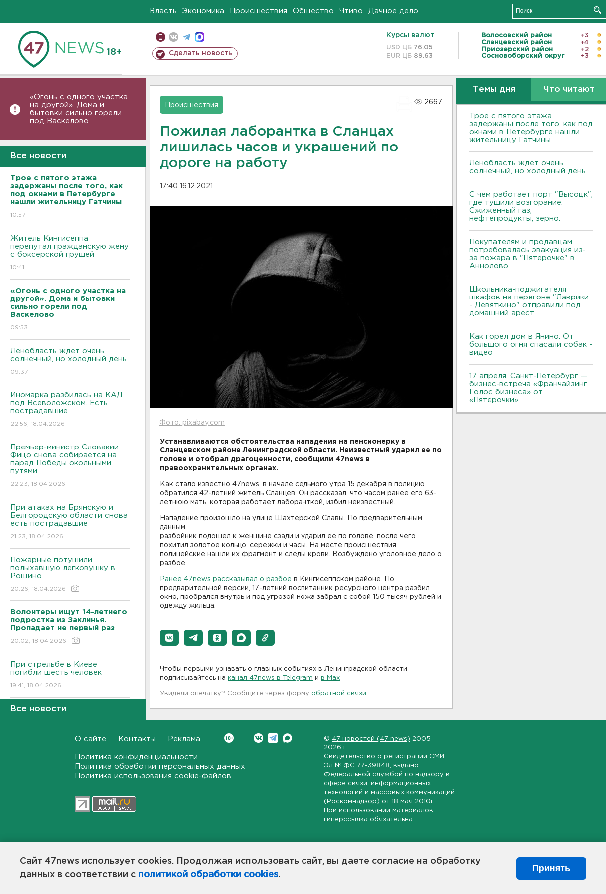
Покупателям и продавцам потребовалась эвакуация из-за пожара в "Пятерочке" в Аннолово (527, 254)
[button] (169, 638)
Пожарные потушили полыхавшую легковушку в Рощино (70, 575)
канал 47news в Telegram (270, 678)
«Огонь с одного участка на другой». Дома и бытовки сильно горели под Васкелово (79, 109)
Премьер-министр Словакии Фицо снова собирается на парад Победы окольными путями (70, 466)
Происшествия (258, 11)
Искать (597, 10)
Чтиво (351, 11)
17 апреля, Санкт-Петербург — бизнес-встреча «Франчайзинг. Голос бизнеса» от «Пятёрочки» (529, 388)
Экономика (203, 11)
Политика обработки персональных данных (160, 766)
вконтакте (173, 37)
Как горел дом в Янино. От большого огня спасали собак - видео (530, 344)
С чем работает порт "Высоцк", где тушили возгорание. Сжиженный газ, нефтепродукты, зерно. (531, 206)
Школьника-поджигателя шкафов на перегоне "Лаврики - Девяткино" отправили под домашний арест (529, 301)
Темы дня (494, 89)
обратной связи (338, 693)
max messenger (199, 37)
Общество (313, 11)
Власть (163, 11)
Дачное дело (393, 11)
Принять (551, 868)
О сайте (90, 739)
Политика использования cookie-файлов (153, 776)
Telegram (273, 738)
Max (287, 738)
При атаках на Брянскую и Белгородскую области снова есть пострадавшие (70, 522)
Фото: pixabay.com (192, 423)
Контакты (137, 739)
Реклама (184, 739)
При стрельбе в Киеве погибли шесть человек (70, 675)
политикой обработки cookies (208, 875)
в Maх (330, 678)
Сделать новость (200, 53)
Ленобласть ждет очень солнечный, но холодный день (70, 362)
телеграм (186, 37)
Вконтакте (229, 738)
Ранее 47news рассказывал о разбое (226, 579)
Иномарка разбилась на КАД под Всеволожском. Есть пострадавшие (70, 410)
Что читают (569, 89)
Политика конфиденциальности (136, 757)
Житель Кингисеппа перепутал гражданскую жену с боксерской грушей (70, 253)
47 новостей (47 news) (371, 739)
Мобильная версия (160, 37)
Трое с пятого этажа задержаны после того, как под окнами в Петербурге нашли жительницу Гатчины (531, 128)
